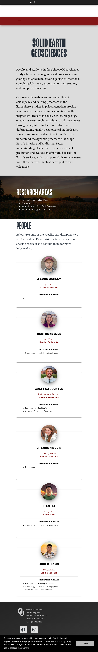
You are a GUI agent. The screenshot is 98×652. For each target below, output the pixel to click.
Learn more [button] (23, 648)
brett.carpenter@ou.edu (49, 394)
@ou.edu (49, 284)
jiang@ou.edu (49, 570)
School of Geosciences (34, 610)
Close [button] (85, 643)
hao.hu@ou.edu (49, 511)
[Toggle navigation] (19, 21)
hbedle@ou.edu (49, 339)
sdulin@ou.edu (49, 453)
